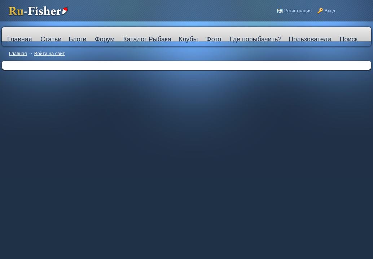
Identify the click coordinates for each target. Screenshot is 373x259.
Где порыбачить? (255, 39)
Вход (330, 10)
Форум (105, 39)
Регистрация (298, 10)
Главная (18, 53)
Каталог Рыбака (147, 39)
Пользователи (310, 39)
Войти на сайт (49, 53)
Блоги (77, 39)
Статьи (50, 39)
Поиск (348, 39)
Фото (213, 39)
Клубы (188, 39)
